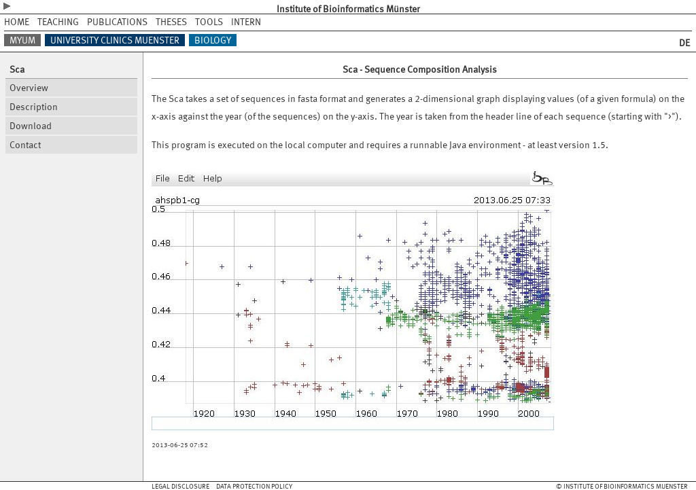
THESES (171, 22)
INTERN (246, 22)
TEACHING (58, 22)
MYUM (22, 40)
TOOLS (209, 22)
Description (34, 106)
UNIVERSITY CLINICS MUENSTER (114, 40)
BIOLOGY (212, 40)
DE (684, 42)
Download (31, 125)
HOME (16, 22)
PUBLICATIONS (117, 22)
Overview (29, 87)
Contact (25, 144)
